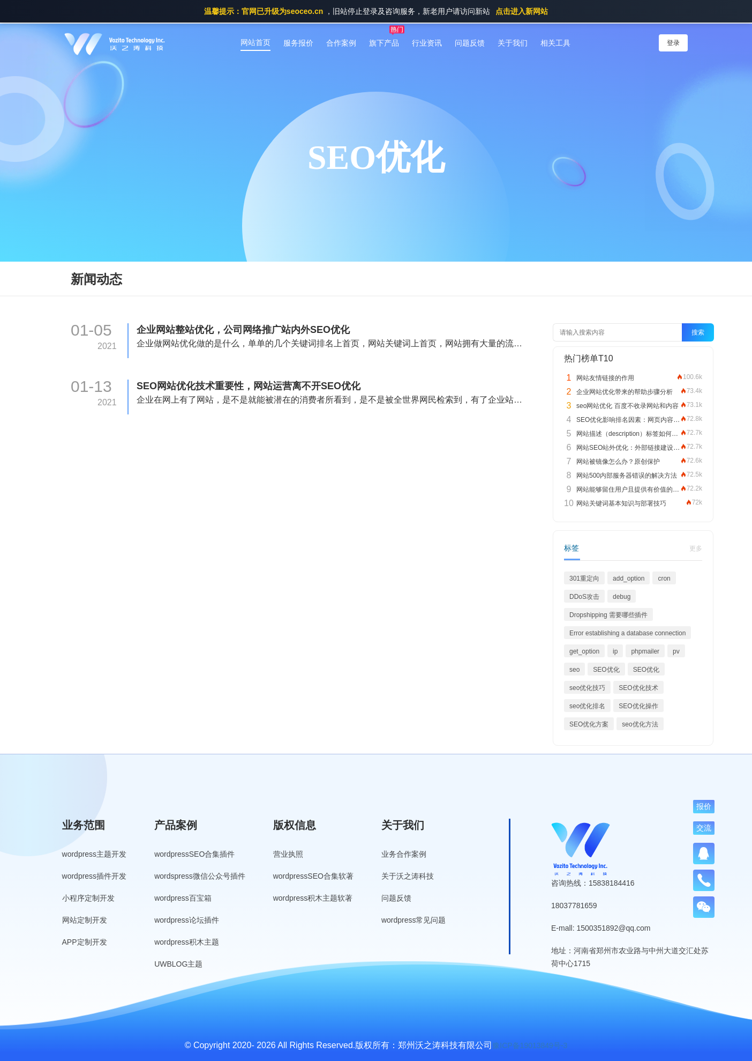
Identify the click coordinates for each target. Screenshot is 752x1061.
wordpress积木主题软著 (313, 898)
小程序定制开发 (88, 898)
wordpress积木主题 (186, 942)
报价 (703, 806)
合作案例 (341, 43)
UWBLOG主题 (178, 964)
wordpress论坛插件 (186, 920)
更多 (695, 548)
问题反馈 (470, 43)
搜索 (697, 332)
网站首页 (255, 42)
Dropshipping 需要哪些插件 (608, 615)
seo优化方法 (640, 724)
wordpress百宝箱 (183, 898)
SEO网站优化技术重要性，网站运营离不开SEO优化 (248, 386)
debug (621, 596)
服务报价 (298, 43)
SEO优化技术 (638, 688)
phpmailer (645, 651)
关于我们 (513, 43)
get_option (584, 651)
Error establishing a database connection (627, 633)
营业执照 (288, 854)
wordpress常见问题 (413, 920)
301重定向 (584, 578)
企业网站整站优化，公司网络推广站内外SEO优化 (243, 329)
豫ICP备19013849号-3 (529, 1045)
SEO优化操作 (638, 706)
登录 (673, 43)
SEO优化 (606, 669)
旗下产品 (384, 43)
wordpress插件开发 (94, 876)
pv (676, 651)
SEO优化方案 (588, 724)
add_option (628, 578)
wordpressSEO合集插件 (194, 854)
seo (574, 669)
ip (615, 651)
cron (664, 578)
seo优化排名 (587, 706)
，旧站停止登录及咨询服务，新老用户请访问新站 (376, 11)
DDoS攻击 (584, 596)
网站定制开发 (84, 920)
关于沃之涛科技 (407, 876)
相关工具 (555, 43)
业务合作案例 (403, 854)
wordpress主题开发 (94, 854)
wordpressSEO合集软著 (313, 876)
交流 (703, 828)
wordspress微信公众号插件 (199, 876)
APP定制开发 (84, 942)
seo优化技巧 (587, 688)
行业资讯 (427, 43)
